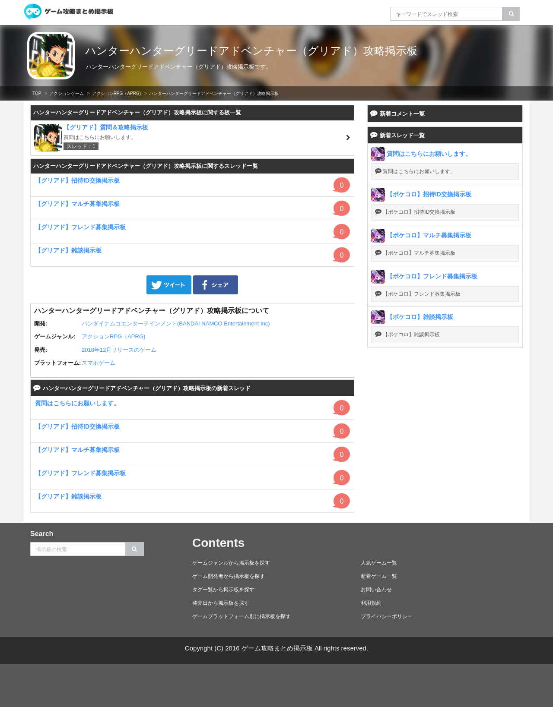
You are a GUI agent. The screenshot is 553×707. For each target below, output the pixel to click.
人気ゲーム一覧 (379, 563)
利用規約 (371, 603)
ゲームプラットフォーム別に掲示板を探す (241, 616)
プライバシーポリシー (387, 616)
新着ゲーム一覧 (379, 576)
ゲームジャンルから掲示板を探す (231, 563)
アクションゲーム (66, 93)
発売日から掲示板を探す (220, 603)
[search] (511, 14)
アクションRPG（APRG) (116, 93)
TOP (36, 93)
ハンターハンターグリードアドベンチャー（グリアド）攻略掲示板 (251, 50)
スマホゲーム (98, 363)
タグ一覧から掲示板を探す (223, 590)
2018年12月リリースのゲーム (119, 350)
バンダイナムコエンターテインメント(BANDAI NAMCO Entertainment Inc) (176, 323)
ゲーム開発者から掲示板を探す (228, 576)
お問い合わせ (376, 590)
